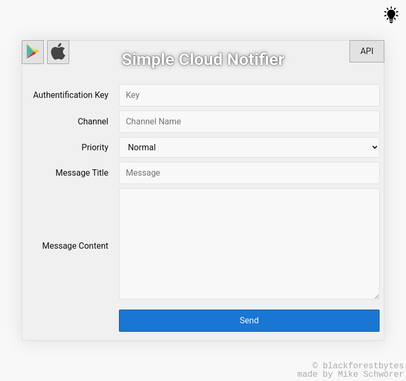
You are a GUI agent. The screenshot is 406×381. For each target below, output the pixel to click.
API (367, 51)
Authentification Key (70, 95)
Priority (94, 147)
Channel (93, 121)
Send (249, 320)
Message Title (82, 173)
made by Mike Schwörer (350, 374)
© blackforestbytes (358, 366)
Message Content (75, 246)
